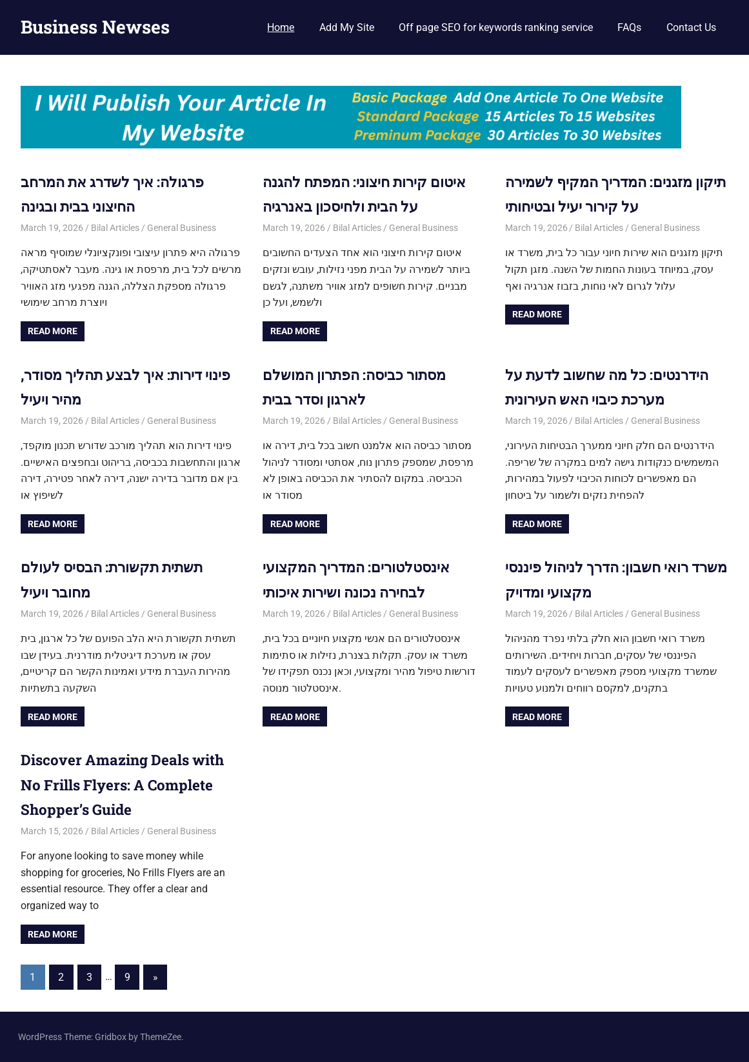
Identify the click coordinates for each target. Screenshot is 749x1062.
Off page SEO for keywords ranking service (496, 27)
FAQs (629, 27)
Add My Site (346, 27)
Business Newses (95, 27)
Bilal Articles (115, 228)
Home (280, 27)
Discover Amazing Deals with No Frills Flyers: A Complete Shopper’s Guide (131, 784)
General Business (181, 228)
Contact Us (691, 27)
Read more (52, 331)
